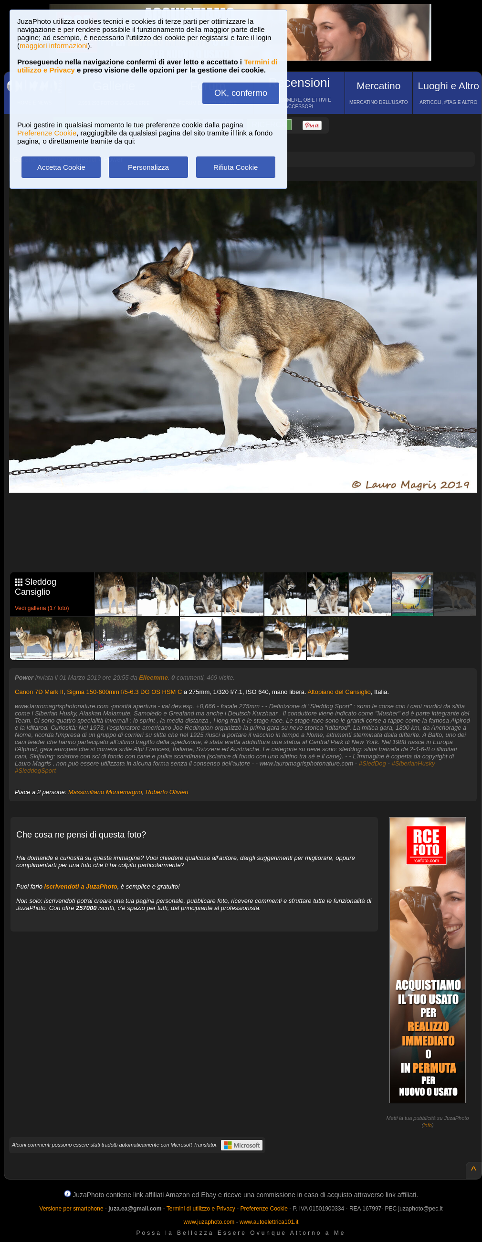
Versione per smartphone (71, 1208)
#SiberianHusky (413, 763)
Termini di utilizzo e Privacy (201, 1208)
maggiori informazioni (54, 45)
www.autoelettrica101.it (269, 1222)
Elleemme (153, 677)
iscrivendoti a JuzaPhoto (80, 886)
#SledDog (372, 763)
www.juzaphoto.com (209, 1222)
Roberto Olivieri (167, 792)
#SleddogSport (35, 770)
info (427, 1125)
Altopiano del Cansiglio (338, 691)
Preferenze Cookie (46, 133)
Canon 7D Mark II (39, 691)
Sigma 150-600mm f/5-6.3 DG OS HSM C (124, 691)
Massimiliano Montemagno (105, 792)
